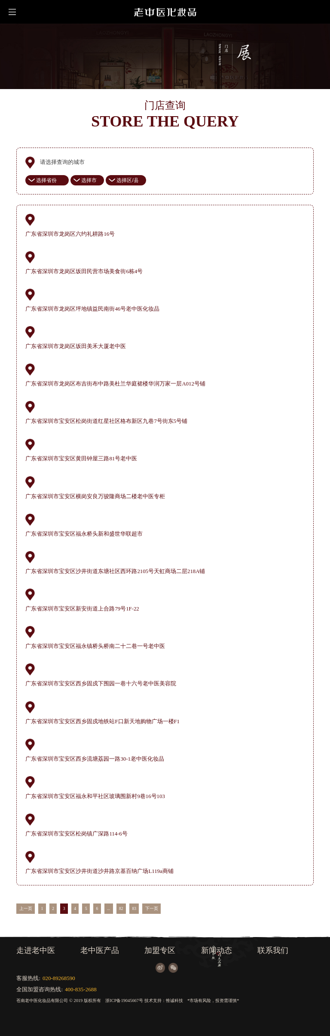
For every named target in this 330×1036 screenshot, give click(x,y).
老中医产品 (99, 950)
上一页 (25, 908)
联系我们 (272, 950)
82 (121, 908)
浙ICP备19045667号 (124, 1000)
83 (134, 908)
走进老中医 (35, 950)
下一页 (151, 908)
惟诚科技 (174, 1000)
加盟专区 (159, 950)
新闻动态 (216, 950)
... (108, 908)
